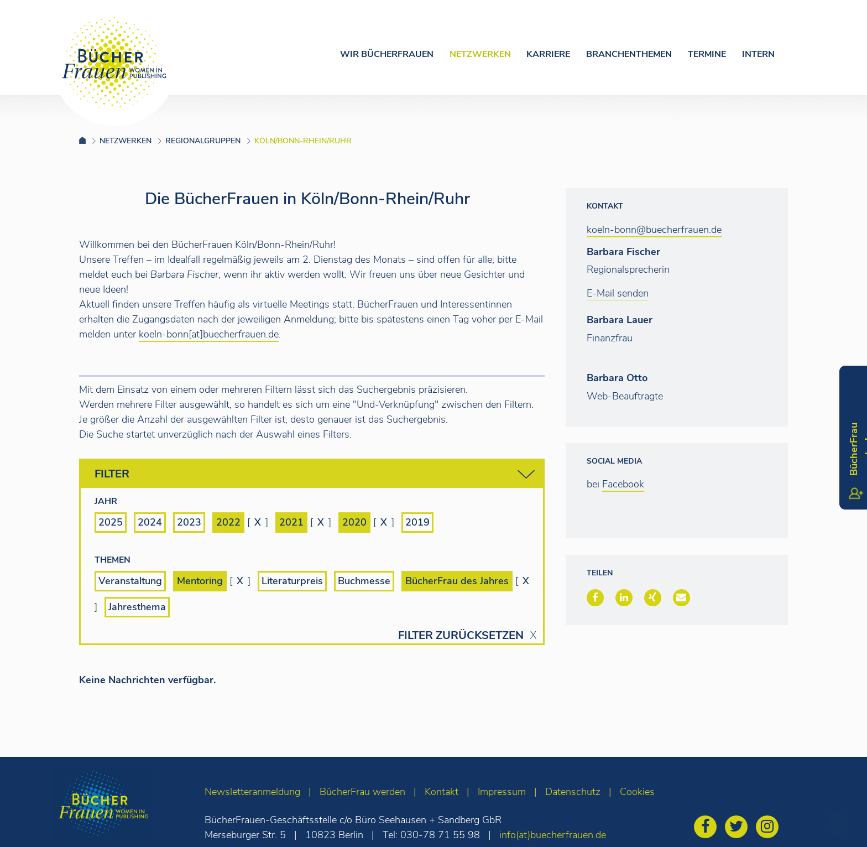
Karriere (548, 54)
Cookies (637, 791)
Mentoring (200, 581)
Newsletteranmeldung (252, 791)
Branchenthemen (629, 54)
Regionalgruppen (203, 141)
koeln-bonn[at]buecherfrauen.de (209, 334)
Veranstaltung (130, 581)
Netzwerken (480, 54)
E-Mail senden (618, 293)
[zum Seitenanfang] (837, 823)
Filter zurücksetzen (461, 635)
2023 (189, 522)
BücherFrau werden (362, 791)
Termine (707, 54)
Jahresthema (137, 607)
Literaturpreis (292, 581)
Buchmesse (364, 581)
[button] (595, 597)
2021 (291, 522)
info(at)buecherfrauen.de (552, 834)
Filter (315, 474)
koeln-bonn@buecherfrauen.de (654, 229)
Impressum (502, 791)
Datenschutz (572, 791)
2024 (150, 522)
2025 (110, 522)
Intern (758, 54)
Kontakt (441, 791)
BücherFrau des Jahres (457, 581)
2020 (354, 522)
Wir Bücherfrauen (386, 54)
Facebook (623, 484)
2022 (228, 522)
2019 (417, 522)
